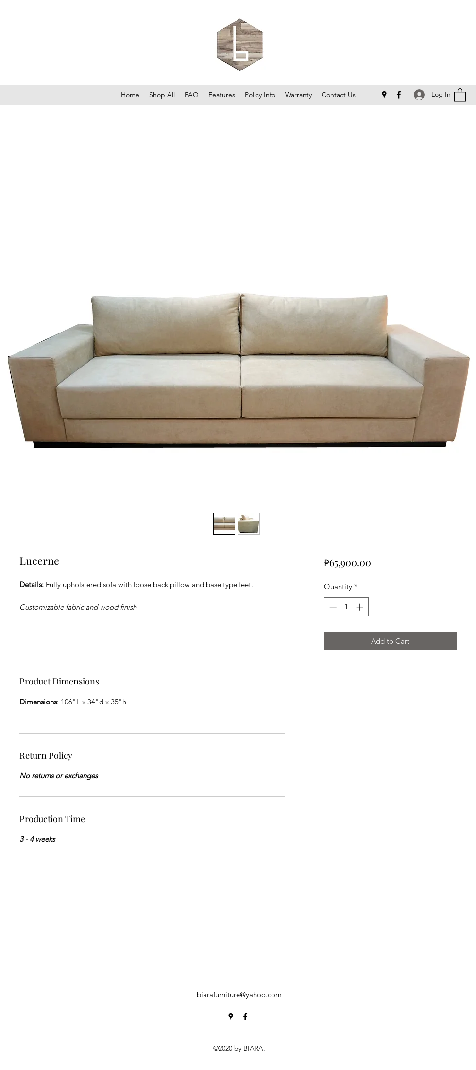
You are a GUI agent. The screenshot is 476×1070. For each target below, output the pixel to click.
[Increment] (360, 607)
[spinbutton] (346, 607)
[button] (460, 95)
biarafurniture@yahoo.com (239, 994)
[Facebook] (399, 95)
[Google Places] (384, 95)
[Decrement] (332, 607)
